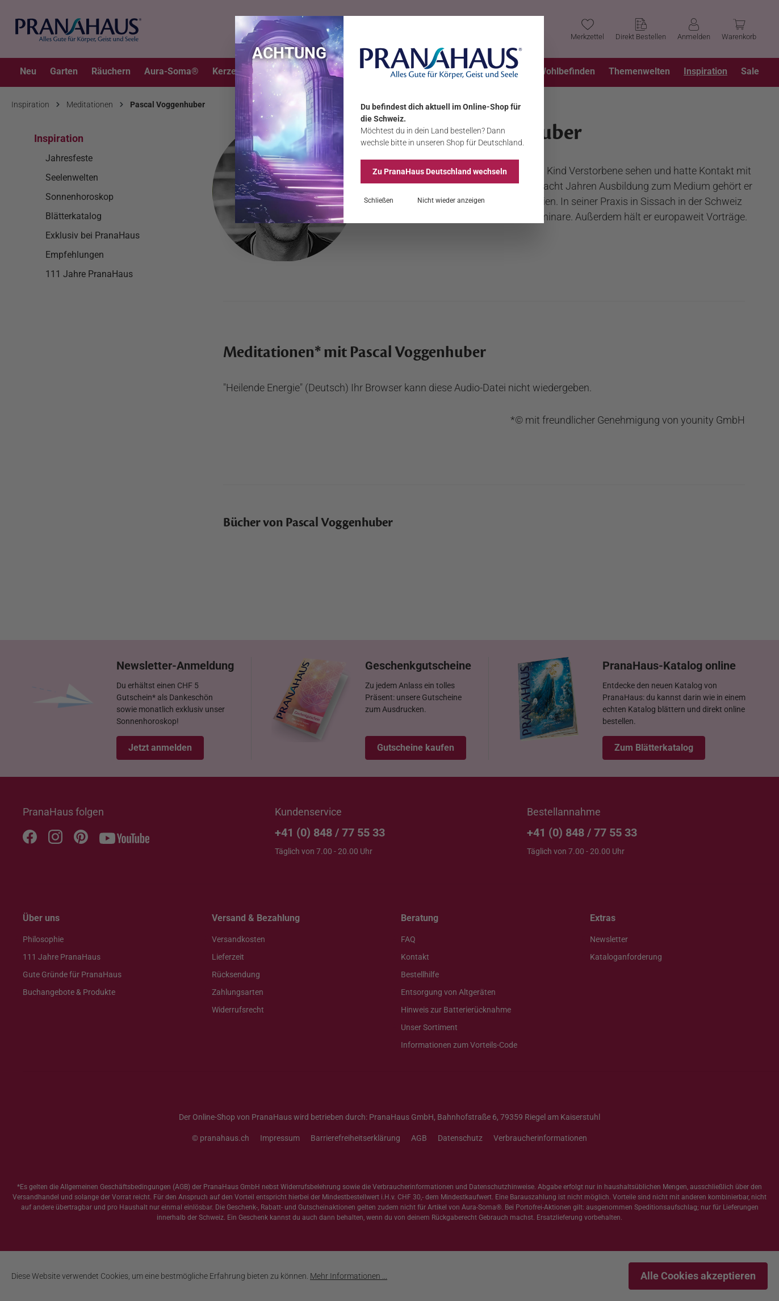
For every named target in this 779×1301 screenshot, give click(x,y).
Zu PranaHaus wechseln (439, 171)
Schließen (378, 200)
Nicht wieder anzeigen (451, 200)
